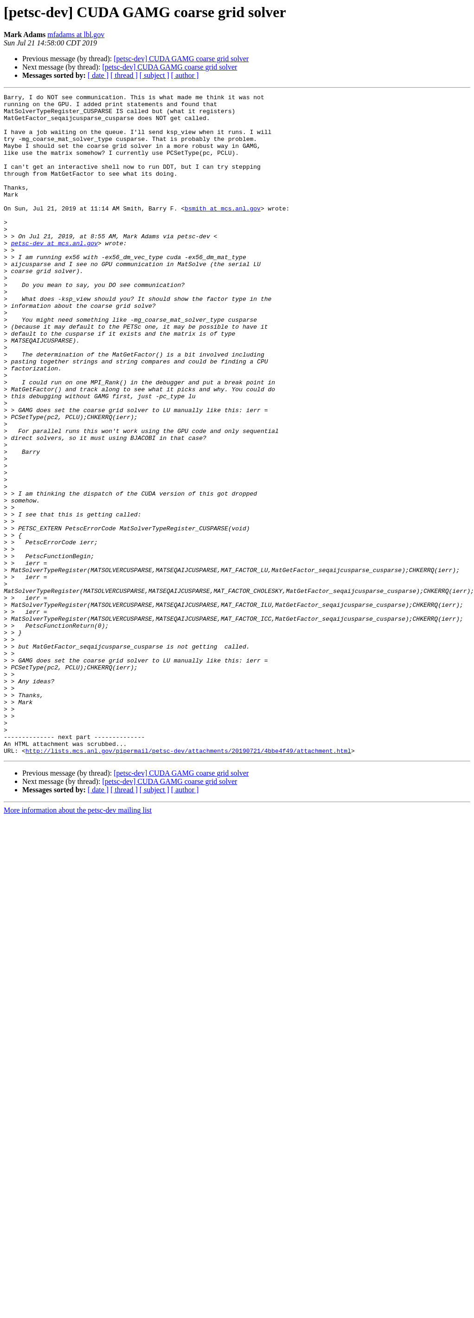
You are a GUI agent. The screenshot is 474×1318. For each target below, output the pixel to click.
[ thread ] (124, 75)
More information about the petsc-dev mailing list (78, 942)
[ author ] (185, 75)
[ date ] (98, 75)
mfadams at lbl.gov (75, 34)
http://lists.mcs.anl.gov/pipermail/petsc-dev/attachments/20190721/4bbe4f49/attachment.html (188, 883)
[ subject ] (154, 75)
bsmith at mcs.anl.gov (223, 232)
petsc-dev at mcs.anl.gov (54, 273)
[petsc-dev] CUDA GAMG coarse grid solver (181, 59)
